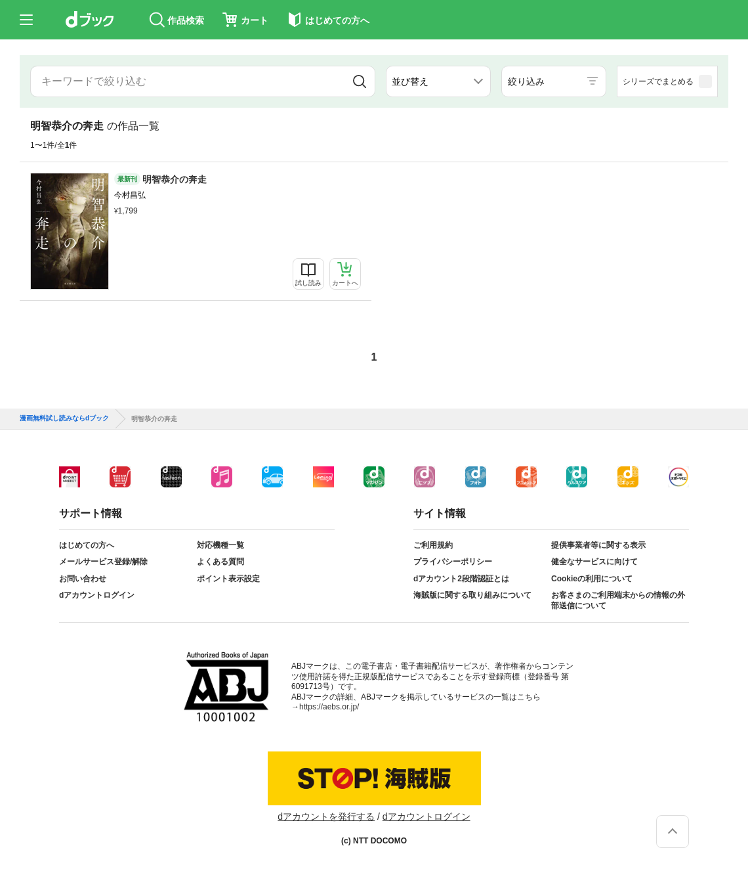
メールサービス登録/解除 (103, 561)
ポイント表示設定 (228, 578)
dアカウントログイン (97, 595)
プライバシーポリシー (452, 561)
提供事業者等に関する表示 (598, 545)
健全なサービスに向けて (594, 561)
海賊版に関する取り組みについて (472, 595)
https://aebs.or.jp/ (329, 706)
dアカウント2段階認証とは (461, 578)
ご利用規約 (433, 545)
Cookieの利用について (592, 578)
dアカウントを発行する (326, 816)
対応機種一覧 (220, 545)
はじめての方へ (86, 545)
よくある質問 (220, 561)
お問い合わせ (82, 578)
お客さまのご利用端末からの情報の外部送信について (618, 600)
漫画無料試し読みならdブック (64, 418)
